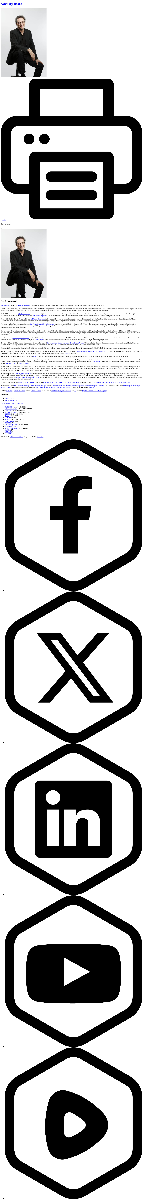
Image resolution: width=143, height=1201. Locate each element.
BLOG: (7, 416)
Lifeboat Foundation (16, 437)
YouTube (68, 391)
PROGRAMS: (9, 426)
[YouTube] (73, 1046)
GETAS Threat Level (12, 403)
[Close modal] (1, 228)
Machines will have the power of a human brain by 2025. (54, 387)
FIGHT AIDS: (9, 421)
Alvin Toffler (96, 361)
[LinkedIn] (73, 894)
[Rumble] (73, 1198)
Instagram (61, 391)
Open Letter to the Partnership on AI (27, 377)
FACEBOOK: (9, 407)
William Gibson (24, 363)
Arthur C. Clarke (11, 363)
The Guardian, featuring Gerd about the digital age (30, 385)
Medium (91, 387)
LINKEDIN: (9, 410)
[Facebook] (73, 590)
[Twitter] (73, 742)
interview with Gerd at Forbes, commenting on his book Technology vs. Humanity (78, 385)
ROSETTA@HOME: (11, 428)
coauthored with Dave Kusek (85, 351)
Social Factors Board (11, 400)
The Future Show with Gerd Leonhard (42, 324)
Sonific (35, 356)
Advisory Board (11, 4)
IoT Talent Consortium (38, 319)
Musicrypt (39, 339)
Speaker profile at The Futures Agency (94, 391)
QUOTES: (8, 433)
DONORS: (8, 417)
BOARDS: (8, 419)
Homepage (9, 391)
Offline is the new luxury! (26, 382)
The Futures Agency (23, 305)
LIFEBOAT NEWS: (11, 409)
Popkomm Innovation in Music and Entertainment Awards (65, 343)
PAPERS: (8, 430)
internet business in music (21, 338)
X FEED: (8, 414)
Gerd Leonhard (5, 305)
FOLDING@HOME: (11, 425)
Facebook (54, 391)
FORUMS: (8, 432)
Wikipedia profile (19, 391)
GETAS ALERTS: (10, 412)
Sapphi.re (40, 437)
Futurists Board (9, 398)
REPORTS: (8, 423)
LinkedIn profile (36, 391)
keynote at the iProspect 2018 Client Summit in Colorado (61, 382)
